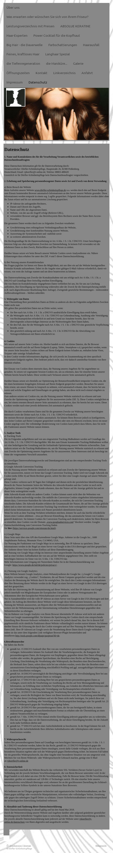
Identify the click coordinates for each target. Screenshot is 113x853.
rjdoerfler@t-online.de (17, 761)
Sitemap (27, 845)
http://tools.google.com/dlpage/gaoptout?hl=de (37, 635)
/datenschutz (19, 822)
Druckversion (14, 845)
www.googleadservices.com (60, 522)
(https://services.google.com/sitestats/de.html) (34, 528)
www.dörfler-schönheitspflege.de (50, 190)
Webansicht (101, 845)
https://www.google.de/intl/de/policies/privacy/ (35, 565)
